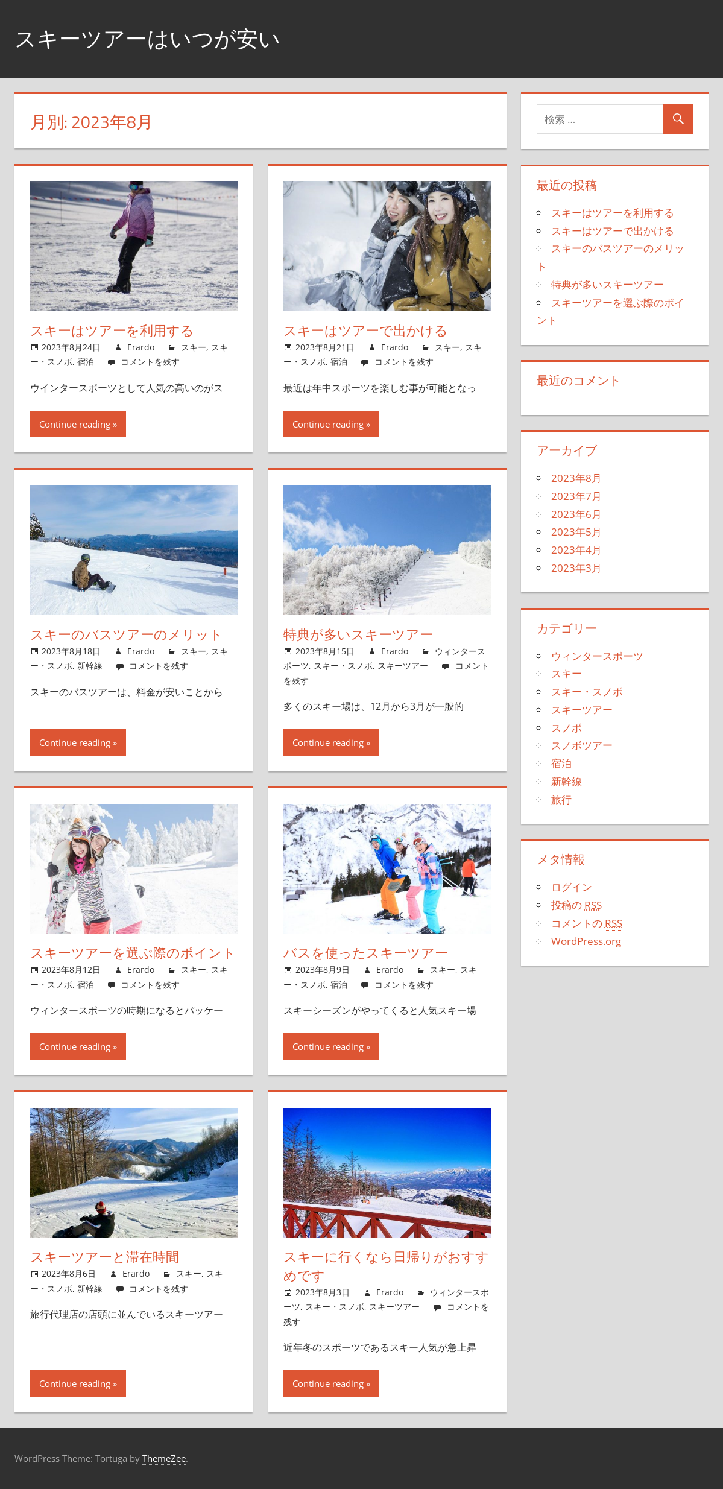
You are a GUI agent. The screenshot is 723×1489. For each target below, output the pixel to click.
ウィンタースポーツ (597, 656)
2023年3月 (576, 568)
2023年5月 (576, 532)
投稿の (576, 905)
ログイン (571, 887)
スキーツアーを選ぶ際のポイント (133, 953)
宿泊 (85, 361)
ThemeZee (164, 1458)
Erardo (140, 347)
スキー (193, 347)
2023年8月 (576, 478)
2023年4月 (576, 550)
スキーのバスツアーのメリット (126, 634)
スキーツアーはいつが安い (147, 38)
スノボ (566, 728)
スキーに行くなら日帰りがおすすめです (386, 1266)
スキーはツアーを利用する (112, 330)
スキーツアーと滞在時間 (104, 1257)
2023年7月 (576, 496)
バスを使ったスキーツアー (365, 953)
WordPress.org (586, 941)
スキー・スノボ (343, 665)
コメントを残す (150, 361)
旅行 (561, 799)
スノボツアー (582, 745)
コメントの (586, 923)
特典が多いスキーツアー (358, 634)
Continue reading (74, 424)
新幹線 (90, 665)
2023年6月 (576, 514)
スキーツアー (402, 665)
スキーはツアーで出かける (365, 330)
